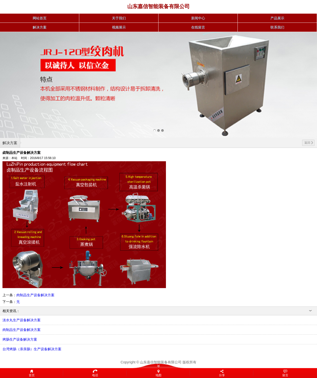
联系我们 (277, 27)
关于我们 (119, 18)
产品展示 (277, 18)
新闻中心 (198, 18)
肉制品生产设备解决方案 (35, 295)
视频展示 (119, 27)
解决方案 (40, 27)
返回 (308, 142)
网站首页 (40, 18)
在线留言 (198, 27)
